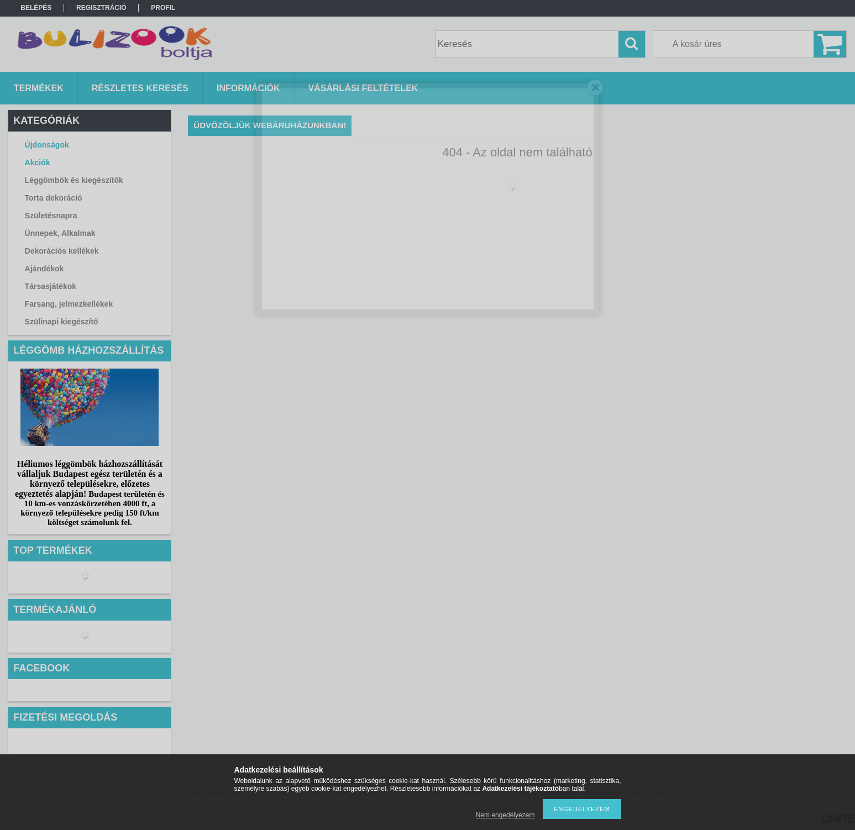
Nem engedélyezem (505, 815)
